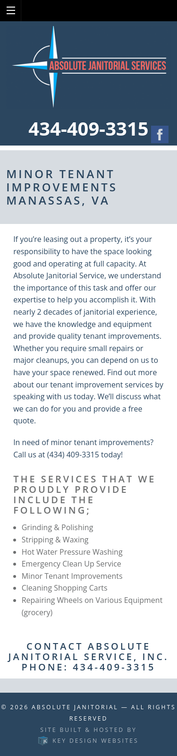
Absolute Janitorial (75, 707)
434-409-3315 (88, 128)
